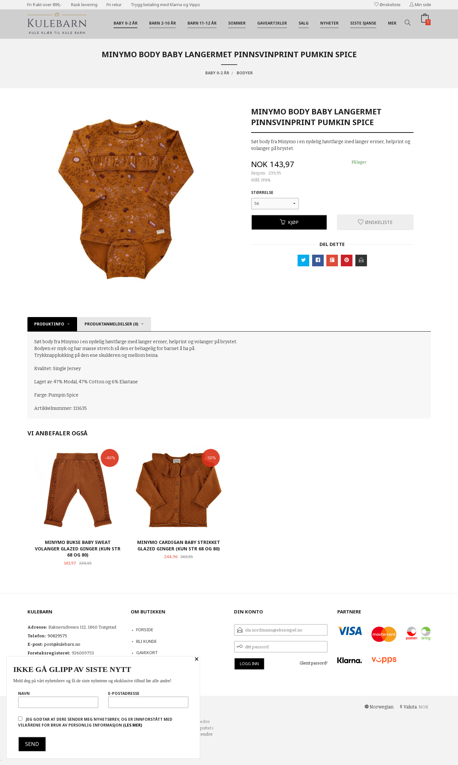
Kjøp (289, 222)
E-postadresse (148, 699)
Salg (304, 23)
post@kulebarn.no (62, 644)
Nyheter (329, 23)
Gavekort (147, 652)
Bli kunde (146, 641)
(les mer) (132, 725)
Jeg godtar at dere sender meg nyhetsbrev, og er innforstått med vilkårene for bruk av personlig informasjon (95, 722)
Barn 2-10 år (162, 23)
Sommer (237, 23)
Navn (58, 699)
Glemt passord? (314, 663)
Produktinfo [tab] (49, 324)
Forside (144, 629)
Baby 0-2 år (125, 23)
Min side (420, 4)
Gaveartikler (272, 23)
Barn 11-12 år (202, 23)
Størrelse (262, 192)
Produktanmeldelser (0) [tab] (111, 324)
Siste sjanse (363, 23)
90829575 (57, 635)
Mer (392, 23)
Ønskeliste (387, 4)
